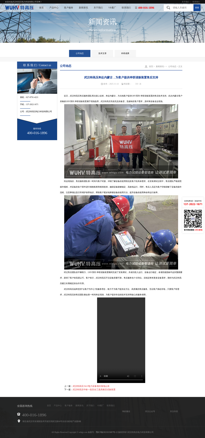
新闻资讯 (83, 7)
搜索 (197, 8)
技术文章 (102, 53)
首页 (41, 7)
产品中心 (54, 7)
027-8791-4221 (32, 97)
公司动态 (80, 53)
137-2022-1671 (32, 104)
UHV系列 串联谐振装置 (142, 96)
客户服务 (68, 7)
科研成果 (125, 53)
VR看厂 (112, 7)
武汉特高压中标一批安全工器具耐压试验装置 (94, 389)
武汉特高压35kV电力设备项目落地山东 (91, 386)
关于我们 (185, 2)
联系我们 (196, 2)
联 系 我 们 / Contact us (37, 65)
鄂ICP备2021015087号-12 (107, 432)
